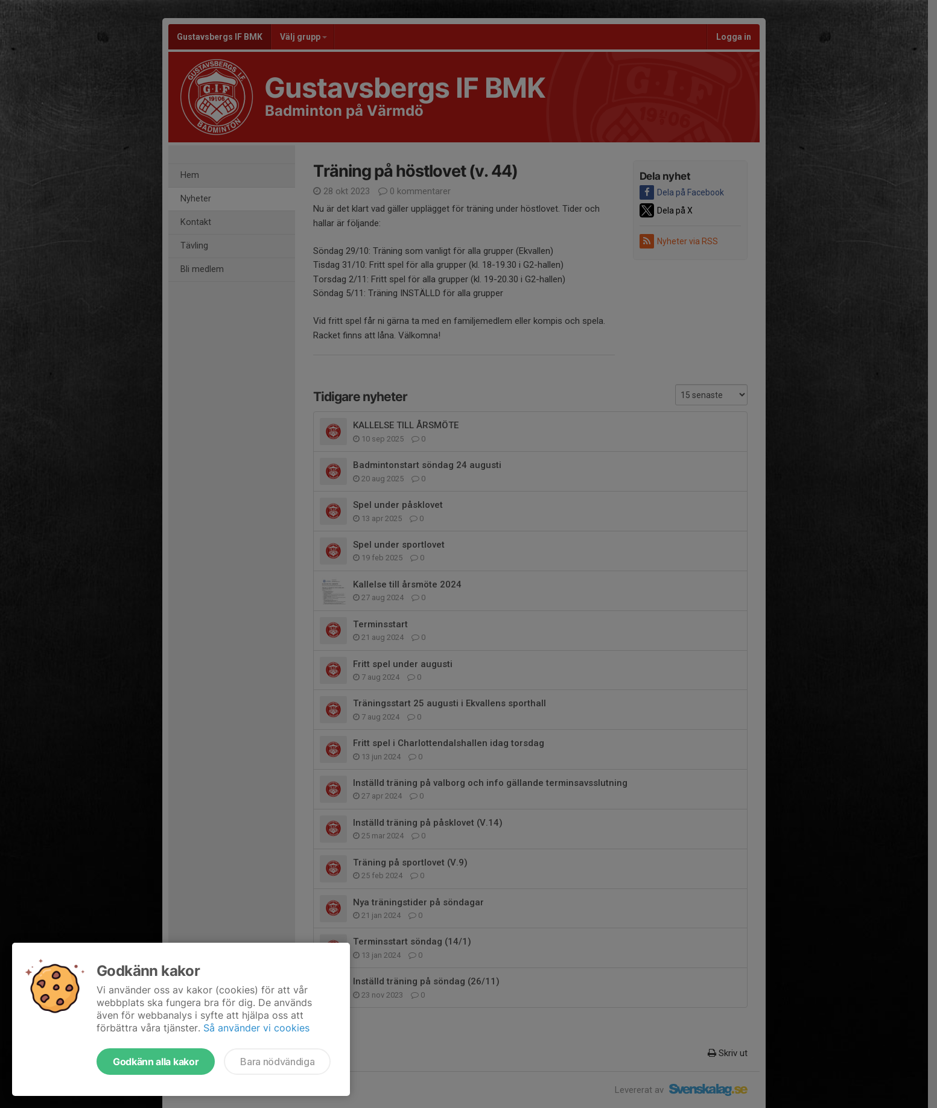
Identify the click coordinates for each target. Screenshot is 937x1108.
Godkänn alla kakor (156, 1062)
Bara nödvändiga (277, 1062)
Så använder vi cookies (256, 1028)
